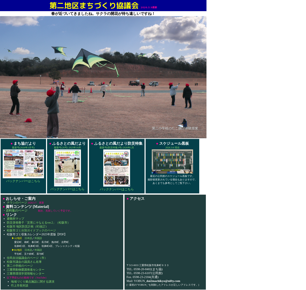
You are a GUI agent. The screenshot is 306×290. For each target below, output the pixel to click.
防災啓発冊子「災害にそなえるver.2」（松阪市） (38, 222)
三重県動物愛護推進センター (25, 269)
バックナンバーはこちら (23, 181)
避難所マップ (15, 218)
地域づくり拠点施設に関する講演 (32, 281)
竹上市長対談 (19, 285)
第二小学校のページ (20, 265)
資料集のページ (16, 210)
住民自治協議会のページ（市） (27, 257)
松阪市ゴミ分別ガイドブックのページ (31, 230)
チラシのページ (17, 202)
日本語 (28, 238)
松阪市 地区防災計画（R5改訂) (27, 226)
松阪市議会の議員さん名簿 (24, 261)
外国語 (38, 238)
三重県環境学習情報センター (25, 273)
